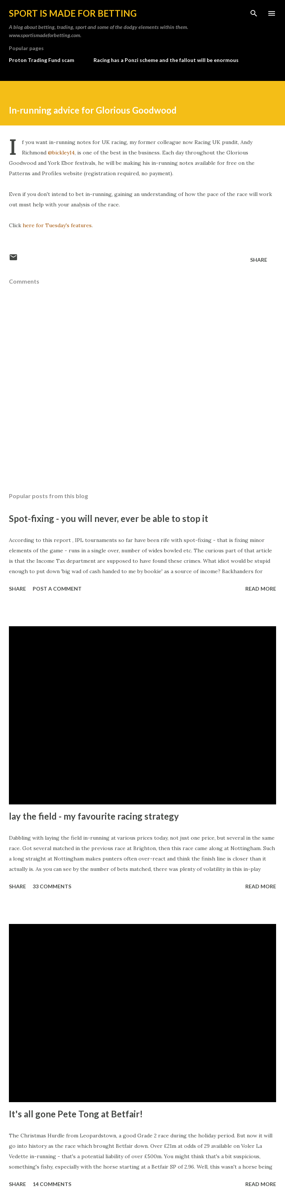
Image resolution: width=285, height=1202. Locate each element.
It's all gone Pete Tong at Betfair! (76, 1113)
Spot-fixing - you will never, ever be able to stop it (108, 518)
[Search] (253, 13)
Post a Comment (57, 588)
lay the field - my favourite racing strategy (94, 816)
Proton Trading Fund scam (41, 60)
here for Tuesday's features (57, 225)
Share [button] (258, 260)
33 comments (52, 886)
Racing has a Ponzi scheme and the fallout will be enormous (166, 60)
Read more (260, 588)
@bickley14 (61, 152)
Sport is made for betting (73, 13)
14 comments (52, 1184)
